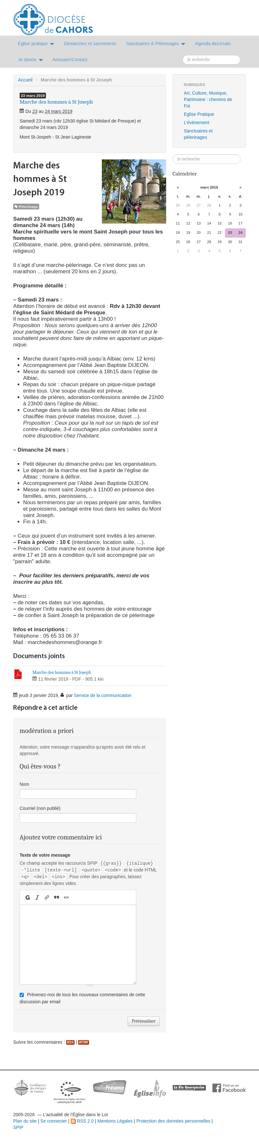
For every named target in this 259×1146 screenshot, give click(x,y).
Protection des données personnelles (173, 1121)
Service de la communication (102, 695)
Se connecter (53, 1121)
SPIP (18, 1127)
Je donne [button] (30, 59)
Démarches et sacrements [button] (90, 43)
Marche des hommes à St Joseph (61, 672)
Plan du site (25, 1121)
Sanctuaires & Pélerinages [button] (155, 43)
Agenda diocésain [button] (213, 43)
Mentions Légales (115, 1121)
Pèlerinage (26, 206)
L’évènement (196, 122)
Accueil (25, 79)
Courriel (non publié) (40, 808)
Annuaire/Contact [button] (70, 59)
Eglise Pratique (199, 114)
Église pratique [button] (36, 43)
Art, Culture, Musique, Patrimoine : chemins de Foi (208, 99)
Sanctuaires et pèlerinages (198, 134)
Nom (24, 784)
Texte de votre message (45, 855)
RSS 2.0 (82, 1121)
